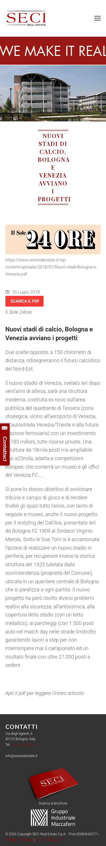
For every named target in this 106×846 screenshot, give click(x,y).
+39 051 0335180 (23, 745)
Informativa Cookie (50, 840)
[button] (97, 18)
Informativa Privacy (19, 840)
